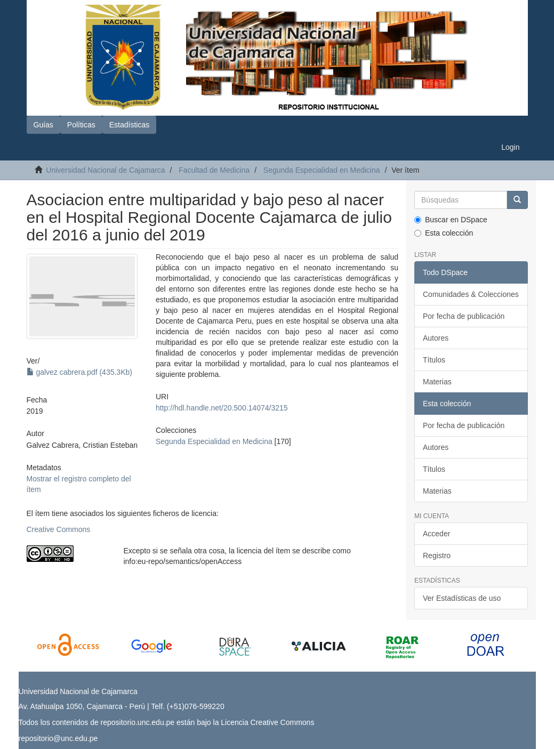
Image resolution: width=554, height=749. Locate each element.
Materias (437, 381)
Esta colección (443, 233)
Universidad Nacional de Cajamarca (105, 170)
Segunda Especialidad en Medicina (321, 170)
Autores (435, 338)
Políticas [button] (81, 124)
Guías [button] (43, 124)
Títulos (434, 360)
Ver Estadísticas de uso (462, 598)
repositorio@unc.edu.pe (58, 738)
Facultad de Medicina (214, 170)
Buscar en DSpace (450, 219)
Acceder (436, 533)
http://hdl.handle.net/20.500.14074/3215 (222, 408)
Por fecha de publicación (463, 316)
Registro (437, 555)
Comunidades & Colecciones (471, 294)
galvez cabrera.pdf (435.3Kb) (79, 372)
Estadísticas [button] (129, 124)
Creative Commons (59, 529)
